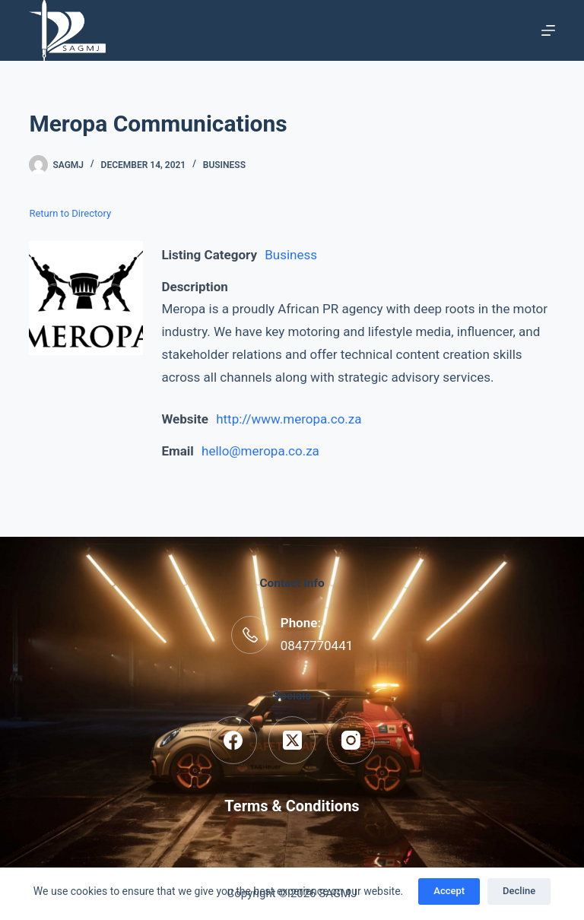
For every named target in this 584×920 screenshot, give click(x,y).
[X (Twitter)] (292, 740)
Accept (449, 890)
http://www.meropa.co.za (288, 419)
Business (224, 165)
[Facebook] (233, 740)
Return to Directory (70, 213)
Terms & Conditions (291, 806)
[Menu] (548, 30)
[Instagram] (351, 740)
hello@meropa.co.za (260, 450)
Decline (519, 890)
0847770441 (317, 645)
